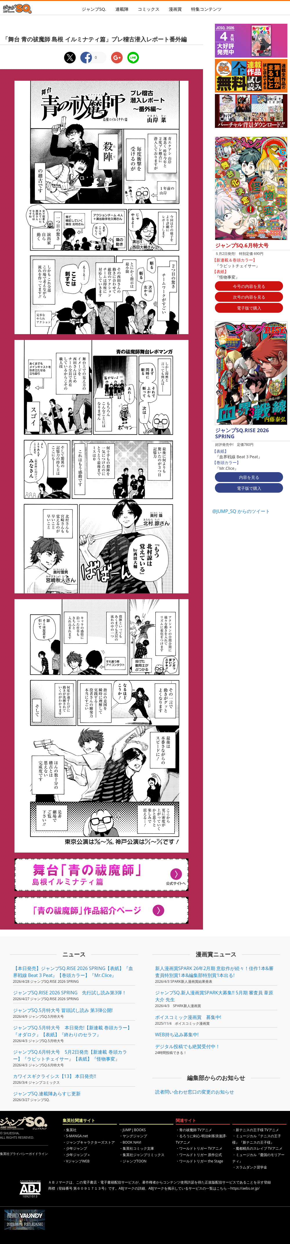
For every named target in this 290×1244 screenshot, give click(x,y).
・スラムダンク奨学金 (249, 1167)
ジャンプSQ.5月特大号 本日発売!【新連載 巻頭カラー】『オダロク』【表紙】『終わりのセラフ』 (72, 1031)
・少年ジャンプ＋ (76, 1154)
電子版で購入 (249, 308)
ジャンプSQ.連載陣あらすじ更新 (47, 1093)
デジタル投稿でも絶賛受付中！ (187, 1046)
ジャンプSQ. (94, 9)
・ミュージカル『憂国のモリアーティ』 (258, 1158)
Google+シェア (117, 57)
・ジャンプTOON (132, 1161)
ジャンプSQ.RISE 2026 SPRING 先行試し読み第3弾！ (70, 992)
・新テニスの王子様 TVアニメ (255, 1129)
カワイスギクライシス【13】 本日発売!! (54, 1076)
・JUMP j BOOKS (132, 1129)
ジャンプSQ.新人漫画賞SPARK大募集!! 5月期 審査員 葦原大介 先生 (214, 996)
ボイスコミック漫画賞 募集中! (188, 1017)
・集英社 (70, 1129)
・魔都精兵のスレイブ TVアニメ (257, 1148)
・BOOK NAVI (130, 1142)
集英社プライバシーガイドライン (24, 1153)
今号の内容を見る (249, 286)
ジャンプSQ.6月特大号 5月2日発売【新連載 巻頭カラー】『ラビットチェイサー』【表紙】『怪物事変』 (70, 1055)
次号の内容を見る (249, 297)
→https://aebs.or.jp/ (243, 1188)
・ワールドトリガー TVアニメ (199, 1148)
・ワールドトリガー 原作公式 (199, 1154)
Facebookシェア (86, 57)
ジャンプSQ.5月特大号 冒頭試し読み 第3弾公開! (63, 1010)
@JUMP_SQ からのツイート (241, 511)
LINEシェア (133, 57)
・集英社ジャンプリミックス (141, 1154)
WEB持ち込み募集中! (177, 1034)
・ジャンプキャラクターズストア (89, 1142)
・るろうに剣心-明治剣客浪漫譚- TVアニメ (201, 1139)
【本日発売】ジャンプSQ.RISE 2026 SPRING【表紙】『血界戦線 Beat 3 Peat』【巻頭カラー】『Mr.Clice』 (73, 971)
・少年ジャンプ (75, 1148)
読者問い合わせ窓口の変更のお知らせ (194, 1092)
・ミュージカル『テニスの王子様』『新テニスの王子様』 (256, 1139)
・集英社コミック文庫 (136, 1148)
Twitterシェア (70, 57)
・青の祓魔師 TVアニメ (194, 1129)
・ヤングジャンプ (133, 1135)
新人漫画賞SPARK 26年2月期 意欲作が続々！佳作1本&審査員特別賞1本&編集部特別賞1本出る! (214, 971)
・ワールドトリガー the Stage (199, 1161)
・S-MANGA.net (75, 1135)
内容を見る (249, 477)
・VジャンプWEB (76, 1161)
